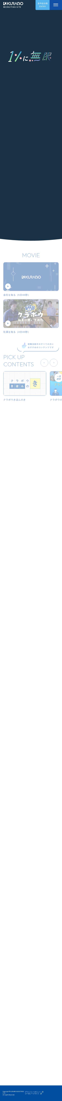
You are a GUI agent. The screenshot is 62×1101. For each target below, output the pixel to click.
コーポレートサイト (32, 1093)
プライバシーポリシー (33, 1092)
